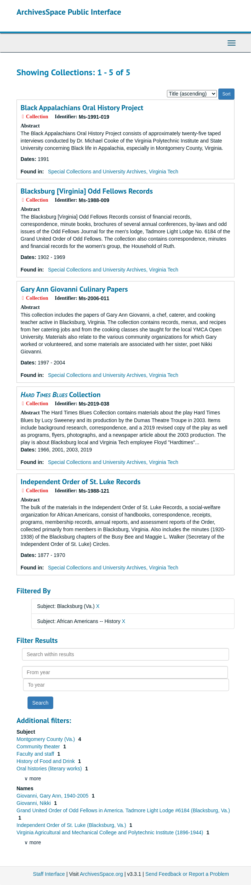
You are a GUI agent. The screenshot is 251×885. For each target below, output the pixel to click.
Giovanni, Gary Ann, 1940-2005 (53, 796)
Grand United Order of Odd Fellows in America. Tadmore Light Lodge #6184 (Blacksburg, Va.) (123, 810)
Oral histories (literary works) (50, 768)
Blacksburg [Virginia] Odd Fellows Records (87, 191)
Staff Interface (49, 874)
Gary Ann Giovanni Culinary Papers (74, 289)
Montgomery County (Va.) (46, 739)
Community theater (39, 746)
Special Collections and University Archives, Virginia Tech (113, 172)
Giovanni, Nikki (34, 803)
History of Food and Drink (46, 761)
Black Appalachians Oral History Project (82, 107)
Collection (61, 394)
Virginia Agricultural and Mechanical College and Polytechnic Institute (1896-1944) (111, 832)
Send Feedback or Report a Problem (187, 874)
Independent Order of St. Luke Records (81, 481)
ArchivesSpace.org (101, 874)
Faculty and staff (36, 754)
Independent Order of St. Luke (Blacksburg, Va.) (72, 825)
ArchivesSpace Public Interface (69, 12)
